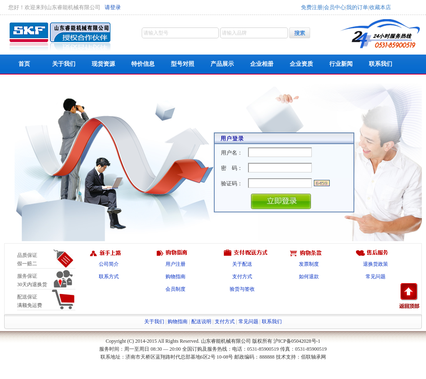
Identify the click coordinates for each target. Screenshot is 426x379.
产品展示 (222, 64)
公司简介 (109, 264)
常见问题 (376, 276)
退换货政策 (375, 264)
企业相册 (261, 64)
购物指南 (175, 276)
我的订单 (357, 7)
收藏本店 (380, 7)
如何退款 (309, 276)
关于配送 (242, 264)
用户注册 (175, 264)
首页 (24, 64)
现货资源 (103, 64)
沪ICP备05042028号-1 (297, 341)
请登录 (113, 7)
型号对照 (182, 64)
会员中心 (335, 7)
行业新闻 (341, 64)
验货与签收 (242, 289)
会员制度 (175, 289)
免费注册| (312, 7)
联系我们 (380, 64)
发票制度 (309, 264)
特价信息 (143, 64)
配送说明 (201, 321)
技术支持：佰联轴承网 (301, 357)
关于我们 (63, 64)
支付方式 (242, 276)
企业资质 (301, 64)
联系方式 (109, 276)
